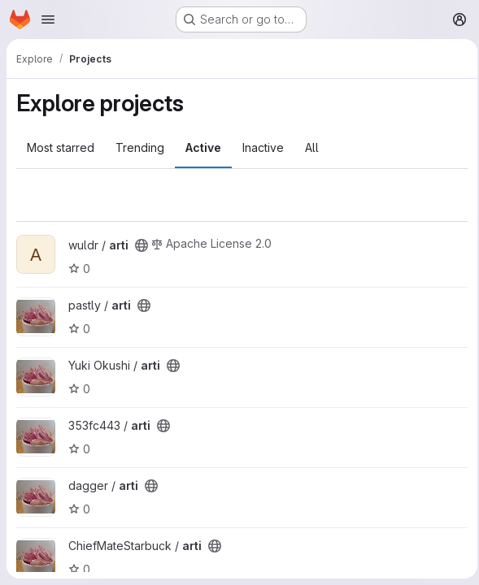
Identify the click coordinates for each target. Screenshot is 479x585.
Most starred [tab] (60, 147)
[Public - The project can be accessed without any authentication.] (141, 245)
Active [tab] (203, 147)
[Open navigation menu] (48, 19)
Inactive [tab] (263, 147)
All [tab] (312, 147)
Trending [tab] (139, 147)
